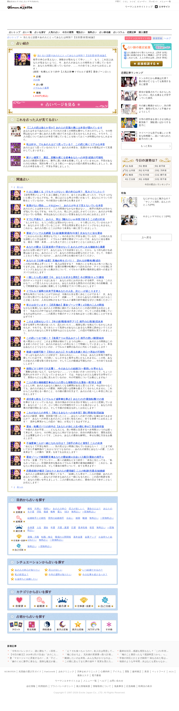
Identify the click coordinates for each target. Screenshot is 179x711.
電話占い (80, 32)
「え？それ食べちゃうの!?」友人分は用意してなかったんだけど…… (100, 651)
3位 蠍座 (129, 175)
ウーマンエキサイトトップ (139, 6)
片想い (37, 508)
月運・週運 (63, 527)
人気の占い (54, 32)
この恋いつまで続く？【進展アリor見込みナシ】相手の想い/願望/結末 (65, 338)
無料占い (92, 32)
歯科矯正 (136, 671)
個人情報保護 (83, 686)
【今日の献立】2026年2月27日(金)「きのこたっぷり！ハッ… (41, 654)
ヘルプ (167, 38)
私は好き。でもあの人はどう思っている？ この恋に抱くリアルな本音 (65, 144)
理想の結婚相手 (56, 518)
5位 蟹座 (143, 166)
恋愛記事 (131, 32)
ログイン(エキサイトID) (138, 38)
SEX (66, 511)
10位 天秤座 (161, 170)
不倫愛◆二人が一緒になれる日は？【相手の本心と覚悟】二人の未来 (64, 443)
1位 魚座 (129, 166)
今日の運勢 (68, 32)
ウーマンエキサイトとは (67, 681)
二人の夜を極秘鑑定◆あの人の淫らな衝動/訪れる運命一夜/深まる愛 (64, 382)
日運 (73, 527)
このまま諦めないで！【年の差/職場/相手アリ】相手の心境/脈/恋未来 (64, 321)
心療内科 (105, 671)
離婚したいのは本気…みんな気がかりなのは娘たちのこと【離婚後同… (101, 658)
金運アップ (90, 537)
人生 (39, 527)
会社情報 (30, 686)
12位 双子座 (161, 179)
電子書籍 (96, 675)
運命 (46, 527)
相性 (29, 508)
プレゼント (153, 1)
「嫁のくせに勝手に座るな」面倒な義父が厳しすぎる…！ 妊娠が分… (45, 661)
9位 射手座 (160, 166)
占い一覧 (27, 32)
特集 (123, 193)
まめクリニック (66, 671)
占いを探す (40, 32)
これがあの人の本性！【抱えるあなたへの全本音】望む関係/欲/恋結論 (65, 412)
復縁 (46, 511)
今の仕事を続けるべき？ (94, 574)
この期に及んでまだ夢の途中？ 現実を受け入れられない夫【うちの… (100, 661)
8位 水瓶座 (144, 179)
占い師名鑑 (105, 32)
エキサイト (164, 6)
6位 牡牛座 (144, 170)
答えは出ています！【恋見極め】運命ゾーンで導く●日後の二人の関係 (65, 305)
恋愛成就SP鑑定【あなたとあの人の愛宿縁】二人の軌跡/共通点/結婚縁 (65, 470)
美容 (146, 671)
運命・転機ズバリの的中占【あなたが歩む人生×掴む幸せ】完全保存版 (65, 426)
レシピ (133, 1)
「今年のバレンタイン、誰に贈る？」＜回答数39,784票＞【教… (43, 651)
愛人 (60, 511)
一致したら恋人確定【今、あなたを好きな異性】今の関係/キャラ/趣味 (65, 277)
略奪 (53, 511)
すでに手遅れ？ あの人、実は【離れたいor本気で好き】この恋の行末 (65, 219)
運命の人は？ (94, 508)
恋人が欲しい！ (77, 508)
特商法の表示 (145, 686)
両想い (47, 508)
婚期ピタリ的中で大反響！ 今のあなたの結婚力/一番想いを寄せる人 (64, 368)
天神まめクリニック (87, 671)
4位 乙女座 (130, 179)
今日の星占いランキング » (157, 184)
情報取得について (102, 686)
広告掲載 (130, 686)
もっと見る (146, 146)
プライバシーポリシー (61, 686)
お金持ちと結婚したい (26, 579)
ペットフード (159, 671)
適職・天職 (33, 537)
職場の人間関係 (63, 537)
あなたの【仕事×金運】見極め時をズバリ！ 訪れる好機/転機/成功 (63, 260)
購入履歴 (143, 32)
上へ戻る (146, 237)
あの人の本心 (59, 508)
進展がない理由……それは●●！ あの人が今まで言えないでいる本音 (64, 205)
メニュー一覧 (165, 1)
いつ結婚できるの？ (92, 570)
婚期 (78, 518)
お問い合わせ (116, 681)
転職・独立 (47, 537)
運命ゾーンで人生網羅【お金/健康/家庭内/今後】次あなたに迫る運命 (64, 233)
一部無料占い (89, 511)
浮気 (39, 511)
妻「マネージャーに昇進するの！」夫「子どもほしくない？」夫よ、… (46, 658)
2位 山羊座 (130, 170)
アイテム (117, 671)
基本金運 (77, 537)
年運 (53, 527)
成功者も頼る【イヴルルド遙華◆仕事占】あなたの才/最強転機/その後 (65, 399)
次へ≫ (20, 187)
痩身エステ (83, 675)
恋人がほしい (55, 570)
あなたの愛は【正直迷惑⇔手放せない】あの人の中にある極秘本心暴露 (65, 247)
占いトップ (14, 32)
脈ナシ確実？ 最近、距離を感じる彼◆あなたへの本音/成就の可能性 (64, 157)
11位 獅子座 (161, 175)
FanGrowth (49, 671)
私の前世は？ (22, 574)
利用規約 (42, 686)
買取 (127, 671)
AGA (171, 671)
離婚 (84, 518)
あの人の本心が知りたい (27, 570)
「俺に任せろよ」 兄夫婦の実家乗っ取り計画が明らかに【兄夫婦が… (100, 654)
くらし (125, 1)
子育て (118, 1)
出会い (69, 518)
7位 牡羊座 (144, 175)
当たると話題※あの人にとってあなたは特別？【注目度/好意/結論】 (72, 55)
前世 (92, 527)
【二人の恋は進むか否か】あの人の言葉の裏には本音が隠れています (64, 127)
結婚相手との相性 (36, 518)
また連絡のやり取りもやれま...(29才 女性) (147, 52)
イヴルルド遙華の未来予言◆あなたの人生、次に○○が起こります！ (63, 291)
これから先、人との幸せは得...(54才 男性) (147, 58)
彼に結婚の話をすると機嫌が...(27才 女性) (147, 55)
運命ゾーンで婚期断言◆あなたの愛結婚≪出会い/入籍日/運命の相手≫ (65, 457)
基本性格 (82, 527)
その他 (36, 79)
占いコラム (119, 32)
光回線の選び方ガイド (30, 671)
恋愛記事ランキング (132, 72)
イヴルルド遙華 (41, 88)
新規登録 (157, 38)
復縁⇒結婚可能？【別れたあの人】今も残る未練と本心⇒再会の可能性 (65, 352)
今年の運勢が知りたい (60, 574)
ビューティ (142, 1)
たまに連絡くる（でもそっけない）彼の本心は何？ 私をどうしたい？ (65, 191)
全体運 (30, 527)
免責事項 (118, 686)
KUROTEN (10, 671)
